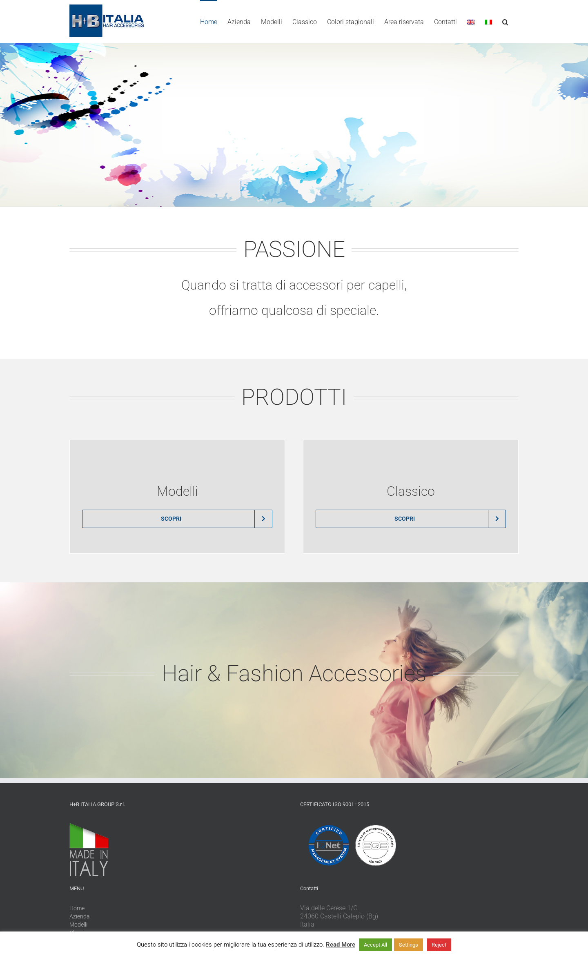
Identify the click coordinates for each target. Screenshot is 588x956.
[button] (505, 21)
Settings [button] (408, 945)
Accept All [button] (375, 945)
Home (77, 908)
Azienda (79, 916)
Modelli (78, 924)
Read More (340, 944)
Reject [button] (439, 945)
